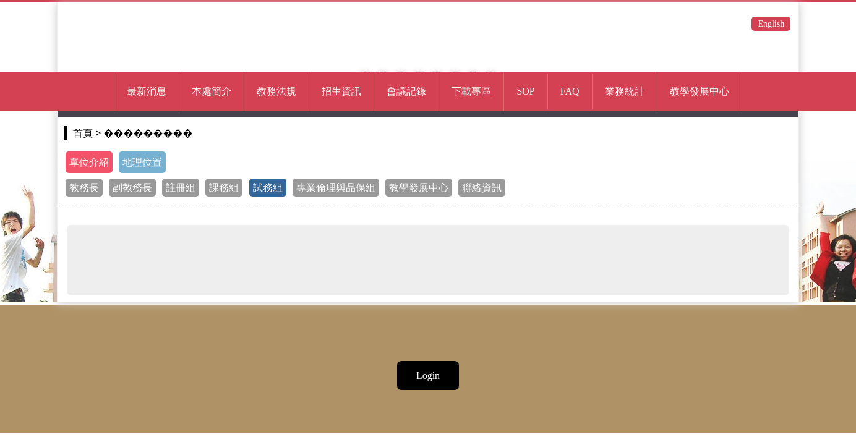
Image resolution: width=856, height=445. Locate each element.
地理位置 (142, 162)
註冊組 (180, 187)
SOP (525, 91)
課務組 (224, 187)
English (771, 23)
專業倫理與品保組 (335, 187)
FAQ (570, 91)
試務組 (268, 187)
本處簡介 (211, 91)
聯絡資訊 (482, 187)
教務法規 (276, 91)
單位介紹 (89, 162)
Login (428, 375)
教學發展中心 (418, 187)
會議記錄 (406, 91)
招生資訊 (341, 91)
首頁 (83, 133)
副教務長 (132, 187)
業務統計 (624, 91)
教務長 (84, 187)
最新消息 (146, 91)
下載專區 (471, 91)
